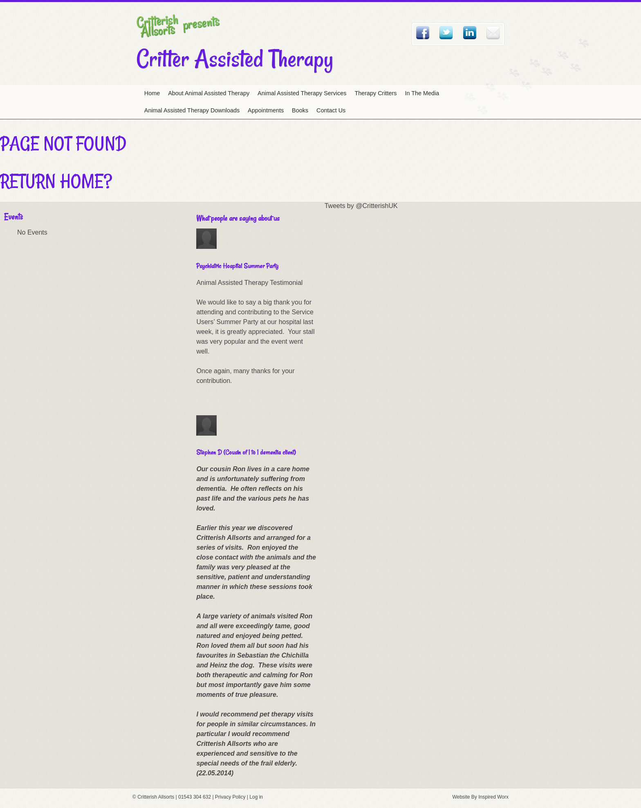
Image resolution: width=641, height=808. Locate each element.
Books (300, 110)
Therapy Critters (375, 93)
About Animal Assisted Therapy (208, 93)
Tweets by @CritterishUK (361, 205)
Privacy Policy (230, 797)
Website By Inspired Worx (480, 797)
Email (493, 32)
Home (152, 93)
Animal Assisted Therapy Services (302, 93)
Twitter (446, 32)
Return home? (56, 181)
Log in (256, 797)
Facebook (423, 32)
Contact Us (330, 110)
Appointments (266, 110)
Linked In (470, 32)
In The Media (422, 93)
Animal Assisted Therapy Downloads (192, 110)
